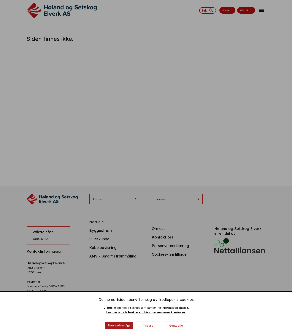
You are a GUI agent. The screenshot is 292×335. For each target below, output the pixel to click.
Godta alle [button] (176, 325)
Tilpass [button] (148, 325)
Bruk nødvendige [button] (119, 325)
